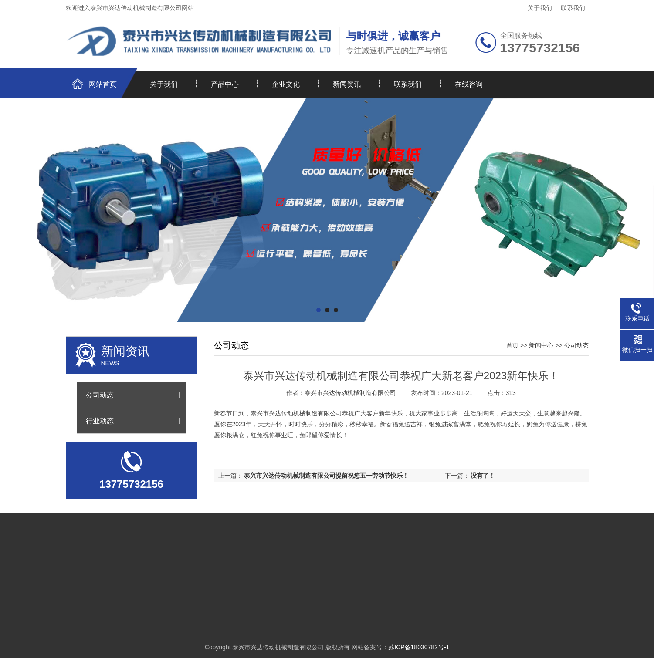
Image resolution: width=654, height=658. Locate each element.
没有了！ (483, 475)
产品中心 (225, 84)
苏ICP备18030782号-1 (418, 647)
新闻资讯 (347, 84)
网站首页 (103, 84)
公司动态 (100, 395)
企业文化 (286, 84)
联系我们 (573, 7)
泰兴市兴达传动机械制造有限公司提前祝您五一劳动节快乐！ (326, 475)
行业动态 (100, 421)
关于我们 (540, 7)
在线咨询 (469, 84)
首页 (512, 345)
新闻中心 (541, 345)
